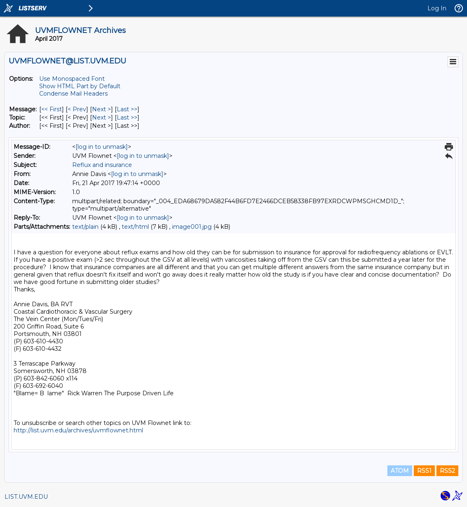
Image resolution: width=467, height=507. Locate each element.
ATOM (400, 470)
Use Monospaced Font (72, 78)
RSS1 (424, 470)
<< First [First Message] (51, 109)
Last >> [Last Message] (127, 109)
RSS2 (447, 470)
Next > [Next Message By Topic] (101, 117)
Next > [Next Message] (101, 109)
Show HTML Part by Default (79, 86)
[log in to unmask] (101, 146)
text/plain (85, 226)
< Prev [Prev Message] (77, 109)
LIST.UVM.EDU (26, 496)
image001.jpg (192, 226)
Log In (436, 8)
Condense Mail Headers (73, 93)
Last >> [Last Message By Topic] (127, 117)
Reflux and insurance (102, 165)
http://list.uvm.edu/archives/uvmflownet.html (78, 430)
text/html (135, 226)
